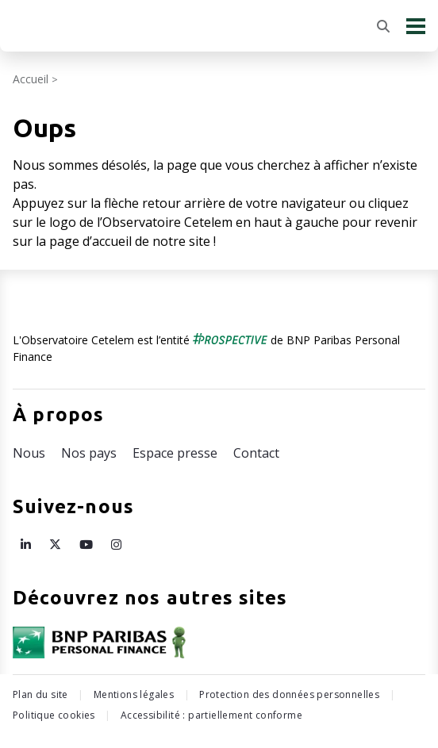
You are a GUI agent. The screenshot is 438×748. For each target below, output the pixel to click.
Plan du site (40, 694)
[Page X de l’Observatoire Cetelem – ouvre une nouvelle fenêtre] (55, 544)
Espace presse (175, 453)
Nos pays (89, 453)
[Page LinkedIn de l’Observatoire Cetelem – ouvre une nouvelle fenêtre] (26, 544)
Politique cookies (54, 715)
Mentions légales (134, 694)
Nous (29, 453)
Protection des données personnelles (289, 694)
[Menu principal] (415, 26)
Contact (256, 453)
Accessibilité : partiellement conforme (211, 715)
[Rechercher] (383, 26)
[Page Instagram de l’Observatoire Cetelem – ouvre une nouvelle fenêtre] (116, 544)
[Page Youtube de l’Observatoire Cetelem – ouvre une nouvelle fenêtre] (86, 544)
